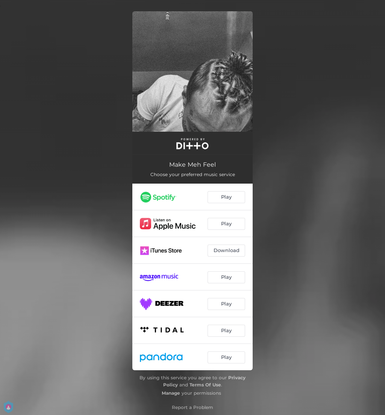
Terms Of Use (205, 385)
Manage (171, 393)
